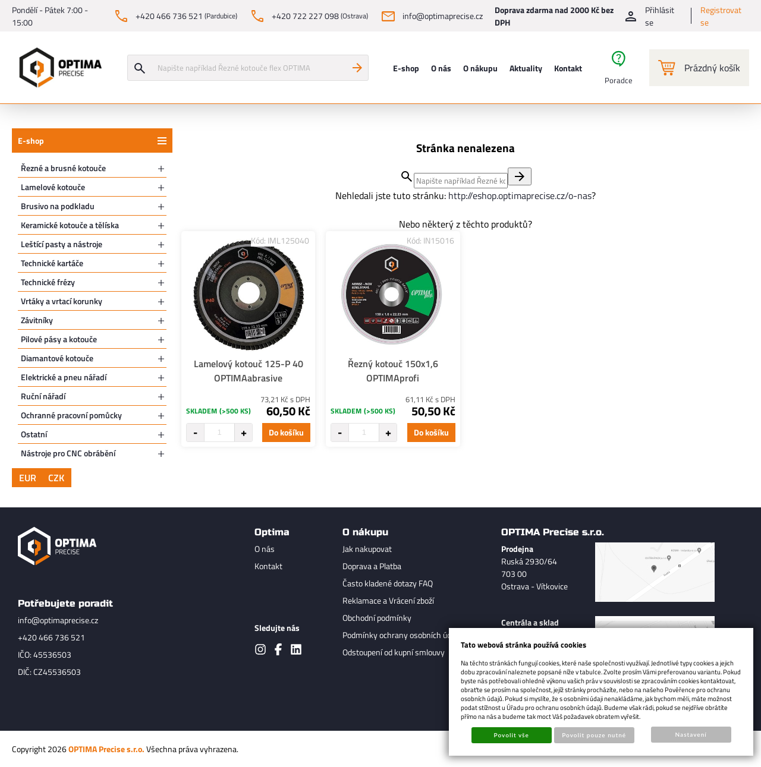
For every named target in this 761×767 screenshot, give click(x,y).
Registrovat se (720, 16)
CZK (56, 478)
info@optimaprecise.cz (58, 620)
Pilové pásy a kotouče (59, 339)
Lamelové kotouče (53, 187)
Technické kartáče (52, 263)
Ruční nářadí (43, 396)
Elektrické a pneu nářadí (63, 377)
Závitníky (37, 320)
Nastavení (691, 734)
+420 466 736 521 (51, 637)
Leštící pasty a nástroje (61, 244)
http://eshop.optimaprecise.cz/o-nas (520, 195)
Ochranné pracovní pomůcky (71, 415)
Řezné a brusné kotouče (63, 168)
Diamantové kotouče (57, 358)
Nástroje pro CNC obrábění (68, 453)
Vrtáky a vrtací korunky (61, 301)
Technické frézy (48, 282)
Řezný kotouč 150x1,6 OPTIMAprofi (393, 370)
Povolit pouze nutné (594, 734)
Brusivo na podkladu (58, 206)
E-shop (31, 140)
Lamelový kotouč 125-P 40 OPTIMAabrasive (248, 370)
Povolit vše (511, 734)
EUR (27, 478)
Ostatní (34, 434)
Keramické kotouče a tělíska (70, 225)
